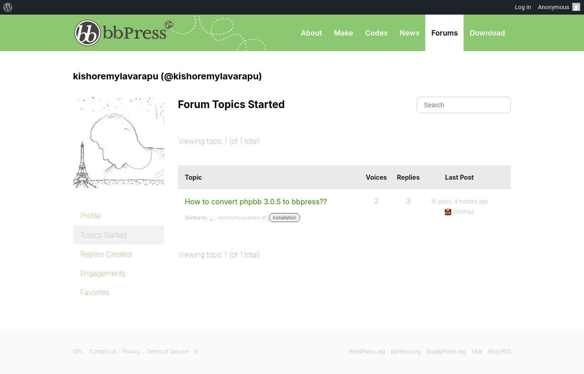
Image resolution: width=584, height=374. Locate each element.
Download (487, 32)
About (311, 32)
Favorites (95, 292)
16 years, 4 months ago (459, 201)
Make (343, 32)
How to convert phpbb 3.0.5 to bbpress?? (256, 201)
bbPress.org (120, 33)
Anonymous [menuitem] (559, 7)
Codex (376, 32)
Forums (444, 32)
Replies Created (106, 254)
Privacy (132, 351)
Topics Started (103, 234)
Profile (90, 215)
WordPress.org (367, 351)
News (410, 32)
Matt (477, 351)
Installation (284, 217)
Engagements (102, 273)
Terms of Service (167, 351)
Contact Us (102, 351)
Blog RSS (499, 351)
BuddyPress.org (446, 351)
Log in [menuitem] (523, 7)
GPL (78, 351)
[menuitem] (8, 7)
